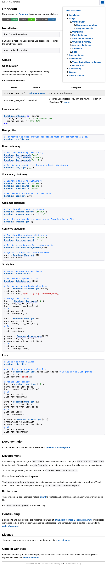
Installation (74, 15)
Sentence (21, 238)
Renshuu (23, 14)
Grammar (20, 212)
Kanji (19, 155)
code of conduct (10, 525)
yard (62, 563)
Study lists (77, 48)
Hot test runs (78, 65)
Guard (43, 496)
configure (20, 116)
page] (66, 102)
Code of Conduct (77, 75)
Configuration (78, 22)
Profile (20, 139)
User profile (77, 32)
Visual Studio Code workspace (86, 62)
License (72, 72)
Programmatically (84, 28)
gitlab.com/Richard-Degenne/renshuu (73, 519)
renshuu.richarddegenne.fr (59, 447)
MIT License (64, 539)
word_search (34, 248)
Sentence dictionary (81, 45)
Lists (74, 52)
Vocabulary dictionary (82, 38)
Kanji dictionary (79, 35)
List (18, 364)
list (29, 273)
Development (75, 59)
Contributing (75, 69)
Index (4, 2)
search (27, 155)
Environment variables (86, 25)
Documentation (76, 55)
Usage (72, 18)
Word (18, 183)
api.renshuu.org (37, 93)
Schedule (21, 273)
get (27, 139)
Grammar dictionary (81, 42)
